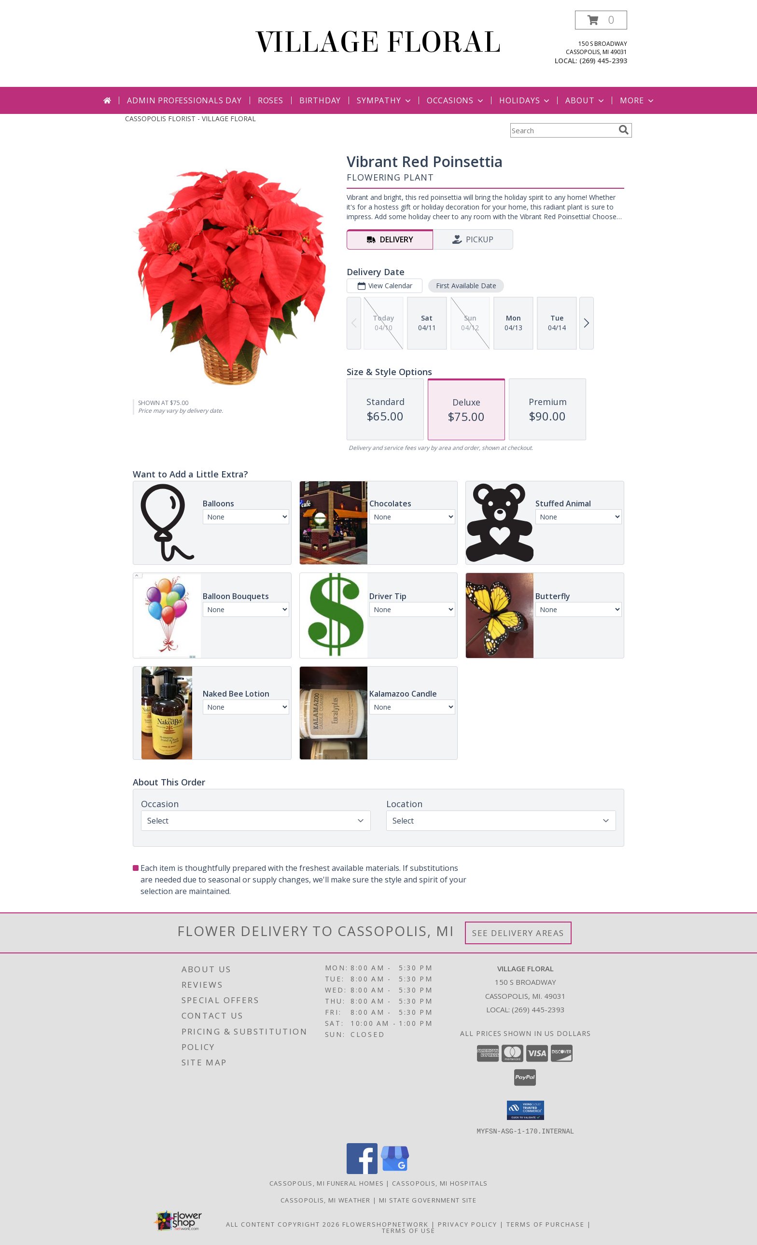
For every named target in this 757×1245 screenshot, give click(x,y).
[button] (601, 20)
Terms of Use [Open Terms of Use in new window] (408, 1230)
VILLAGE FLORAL (379, 42)
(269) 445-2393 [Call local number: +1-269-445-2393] (603, 60)
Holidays (525, 100)
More (637, 100)
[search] (623, 130)
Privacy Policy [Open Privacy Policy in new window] (467, 1223)
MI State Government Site (428, 1199)
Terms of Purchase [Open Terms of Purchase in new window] (545, 1223)
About (585, 100)
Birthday (320, 100)
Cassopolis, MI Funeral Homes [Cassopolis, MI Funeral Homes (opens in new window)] (326, 1182)
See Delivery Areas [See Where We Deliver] (518, 932)
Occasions (456, 100)
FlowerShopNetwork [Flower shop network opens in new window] (385, 1223)
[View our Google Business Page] (394, 1170)
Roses (270, 100)
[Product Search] (562, 130)
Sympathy (384, 100)
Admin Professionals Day (184, 100)
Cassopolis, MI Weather (325, 1199)
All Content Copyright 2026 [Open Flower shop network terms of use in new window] (283, 1223)
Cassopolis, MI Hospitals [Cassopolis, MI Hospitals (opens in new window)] (440, 1182)
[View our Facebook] (362, 1170)
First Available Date (466, 285)
